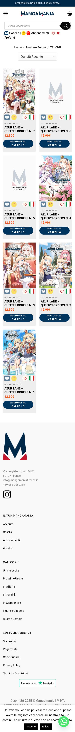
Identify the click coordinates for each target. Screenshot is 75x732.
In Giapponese (12, 602)
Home (18, 47)
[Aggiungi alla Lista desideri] (25, 117)
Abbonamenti (11, 540)
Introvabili (9, 594)
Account (8, 524)
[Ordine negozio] (37, 57)
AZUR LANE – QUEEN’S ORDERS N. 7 (19, 129)
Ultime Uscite (11, 570)
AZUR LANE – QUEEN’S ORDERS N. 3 (19, 303)
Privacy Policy (11, 665)
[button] (5, 13)
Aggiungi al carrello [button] (18, 143)
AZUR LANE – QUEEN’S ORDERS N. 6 (56, 129)
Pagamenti (10, 649)
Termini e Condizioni (15, 673)
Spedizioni (9, 641)
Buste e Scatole (12, 618)
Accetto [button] (31, 726)
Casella (7, 532)
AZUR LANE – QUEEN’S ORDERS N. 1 (19, 390)
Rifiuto (45, 726)
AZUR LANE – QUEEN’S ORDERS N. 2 (56, 303)
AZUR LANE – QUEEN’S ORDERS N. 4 (56, 216)
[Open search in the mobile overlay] (37, 26)
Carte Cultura (11, 657)
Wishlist (8, 548)
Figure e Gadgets (13, 610)
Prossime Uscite (13, 578)
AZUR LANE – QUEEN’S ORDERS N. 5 (19, 216)
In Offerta (9, 586)
